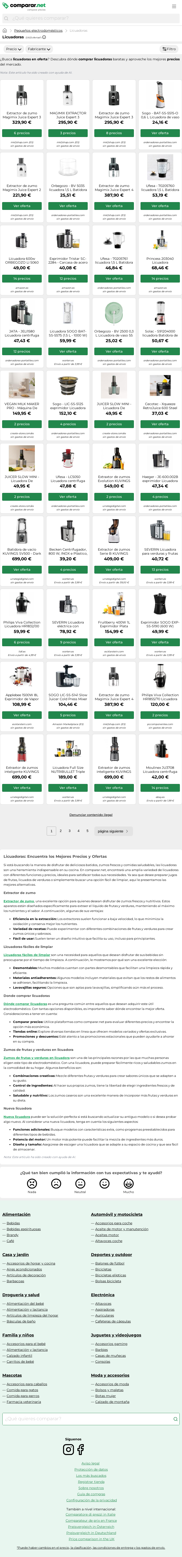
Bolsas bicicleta (108, 1281)
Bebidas (13, 1223)
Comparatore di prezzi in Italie (90, 1514)
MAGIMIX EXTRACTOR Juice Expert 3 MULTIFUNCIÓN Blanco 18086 (68, 115)
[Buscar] (6, 18)
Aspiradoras (104, 1309)
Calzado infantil (19, 1356)
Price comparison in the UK (91, 1539)
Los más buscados (91, 1475)
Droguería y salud (21, 1294)
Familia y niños (18, 1335)
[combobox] (95, 18)
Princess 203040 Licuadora (160, 261)
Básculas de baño (21, 1321)
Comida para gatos (22, 1390)
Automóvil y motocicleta (116, 1214)
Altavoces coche (108, 1241)
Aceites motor (107, 1235)
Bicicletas (103, 1269)
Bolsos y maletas (109, 1390)
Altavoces (103, 1303)
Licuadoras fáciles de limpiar (27, 955)
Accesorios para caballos (27, 1384)
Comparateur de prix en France (91, 1520)
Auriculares (104, 1315)
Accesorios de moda (112, 1384)
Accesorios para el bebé (26, 1344)
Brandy (12, 1235)
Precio (14, 49)
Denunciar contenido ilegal (91, 815)
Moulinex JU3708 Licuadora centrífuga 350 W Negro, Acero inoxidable (160, 770)
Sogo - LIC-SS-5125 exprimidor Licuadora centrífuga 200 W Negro (68, 406)
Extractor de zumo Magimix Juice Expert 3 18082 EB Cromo (22, 115)
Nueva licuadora (17, 1117)
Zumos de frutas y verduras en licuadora (37, 1058)
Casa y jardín (15, 1254)
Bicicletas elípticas (110, 1275)
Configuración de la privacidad (91, 1500)
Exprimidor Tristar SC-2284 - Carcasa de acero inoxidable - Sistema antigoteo (68, 261)
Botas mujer (105, 1396)
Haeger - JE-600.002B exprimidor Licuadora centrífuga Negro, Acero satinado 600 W (160, 479)
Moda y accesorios (110, 1375)
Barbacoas (15, 1281)
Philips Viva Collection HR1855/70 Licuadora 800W (160, 697)
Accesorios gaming (111, 1344)
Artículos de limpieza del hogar (32, 1315)
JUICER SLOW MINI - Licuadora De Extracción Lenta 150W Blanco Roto (22, 479)
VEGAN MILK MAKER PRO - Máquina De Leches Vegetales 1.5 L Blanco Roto (22, 406)
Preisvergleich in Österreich (91, 1527)
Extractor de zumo (19, 901)
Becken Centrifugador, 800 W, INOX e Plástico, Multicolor (68, 552)
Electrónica (102, 1294)
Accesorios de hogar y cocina (31, 1263)
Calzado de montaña (112, 1402)
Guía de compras (91, 1494)
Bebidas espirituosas (24, 1229)
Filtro (169, 49)
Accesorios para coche (113, 1223)
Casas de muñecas (110, 1356)
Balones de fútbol (109, 1263)
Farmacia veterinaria (24, 1402)
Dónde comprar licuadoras (25, 1004)
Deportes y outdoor (111, 1254)
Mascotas (12, 1375)
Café (10, 1241)
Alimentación (16, 1214)
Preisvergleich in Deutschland (91, 1533)
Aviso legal (91, 1463)
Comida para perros (23, 1396)
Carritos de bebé (20, 1361)
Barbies (101, 1350)
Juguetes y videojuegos (116, 1335)
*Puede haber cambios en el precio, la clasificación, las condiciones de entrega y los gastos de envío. (91, 1547)
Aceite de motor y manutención (121, 1229)
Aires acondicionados (24, 1269)
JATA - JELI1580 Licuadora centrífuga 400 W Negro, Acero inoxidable (22, 333)
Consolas (102, 1361)
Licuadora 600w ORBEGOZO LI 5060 (22, 261)
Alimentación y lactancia (27, 1309)
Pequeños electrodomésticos (38, 30)
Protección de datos (91, 1469)
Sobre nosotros (91, 1488)
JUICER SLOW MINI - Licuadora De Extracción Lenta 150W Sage (114, 406)
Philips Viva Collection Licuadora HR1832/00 (21, 624)
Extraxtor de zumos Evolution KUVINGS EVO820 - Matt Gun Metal (114, 479)
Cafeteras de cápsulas (113, 1321)
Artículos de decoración (26, 1275)
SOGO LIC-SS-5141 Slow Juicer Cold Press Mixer (68, 697)
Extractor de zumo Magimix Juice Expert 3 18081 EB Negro (114, 115)
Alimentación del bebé (25, 1303)
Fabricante (39, 49)
